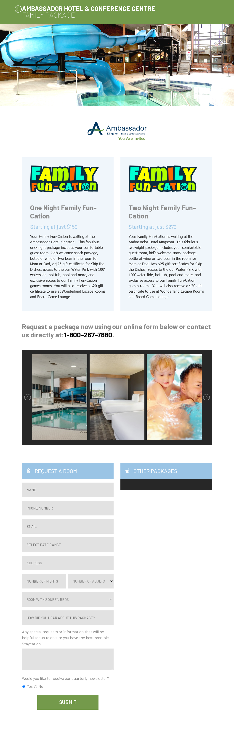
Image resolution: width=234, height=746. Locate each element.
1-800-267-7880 (88, 335)
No (38, 686)
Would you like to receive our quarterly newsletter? (65, 678)
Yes (27, 686)
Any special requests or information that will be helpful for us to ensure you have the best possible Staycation (65, 637)
